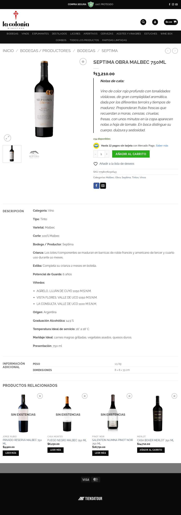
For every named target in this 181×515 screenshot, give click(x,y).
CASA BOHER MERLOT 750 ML (155, 440)
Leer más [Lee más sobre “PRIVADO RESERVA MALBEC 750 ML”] (10, 453)
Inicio (8, 50)
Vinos (25, 33)
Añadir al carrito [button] (151, 450)
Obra (118, 177)
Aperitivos (90, 33)
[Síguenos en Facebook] (169, 4)
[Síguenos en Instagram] (173, 4)
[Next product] (168, 50)
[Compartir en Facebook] (96, 186)
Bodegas (12, 33)
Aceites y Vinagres (128, 33)
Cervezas (107, 33)
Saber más (162, 145)
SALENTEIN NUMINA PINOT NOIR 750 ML (112, 441)
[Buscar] (143, 22)
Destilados (59, 33)
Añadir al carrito (131, 154)
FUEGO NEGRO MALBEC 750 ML (67, 440)
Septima (110, 50)
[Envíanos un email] (176, 4)
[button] (155, 22)
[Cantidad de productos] (101, 154)
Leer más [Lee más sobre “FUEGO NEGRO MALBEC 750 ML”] (55, 450)
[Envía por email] (103, 186)
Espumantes (40, 33)
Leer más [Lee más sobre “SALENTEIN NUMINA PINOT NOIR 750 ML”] (100, 453)
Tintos (135, 177)
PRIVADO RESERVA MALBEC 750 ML (22, 441)
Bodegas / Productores (45, 50)
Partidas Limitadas (114, 40)
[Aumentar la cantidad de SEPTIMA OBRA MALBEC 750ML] (107, 154)
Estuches (150, 33)
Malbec (110, 177)
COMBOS (61, 40)
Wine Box (167, 33)
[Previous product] (175, 50)
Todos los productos (84, 40)
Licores (75, 33)
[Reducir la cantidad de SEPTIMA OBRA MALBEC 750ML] (95, 154)
